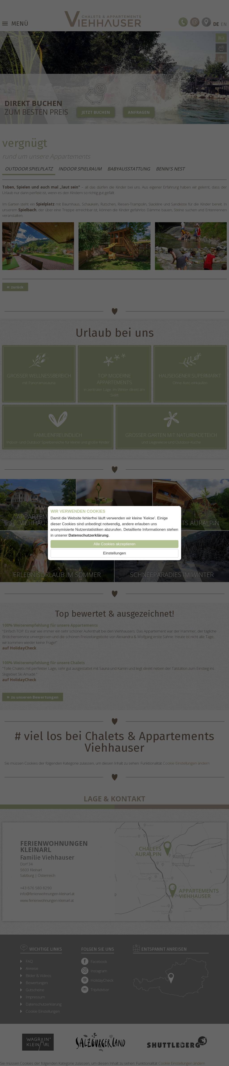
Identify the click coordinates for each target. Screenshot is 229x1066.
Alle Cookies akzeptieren (114, 544)
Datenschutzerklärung (88, 535)
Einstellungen (114, 553)
